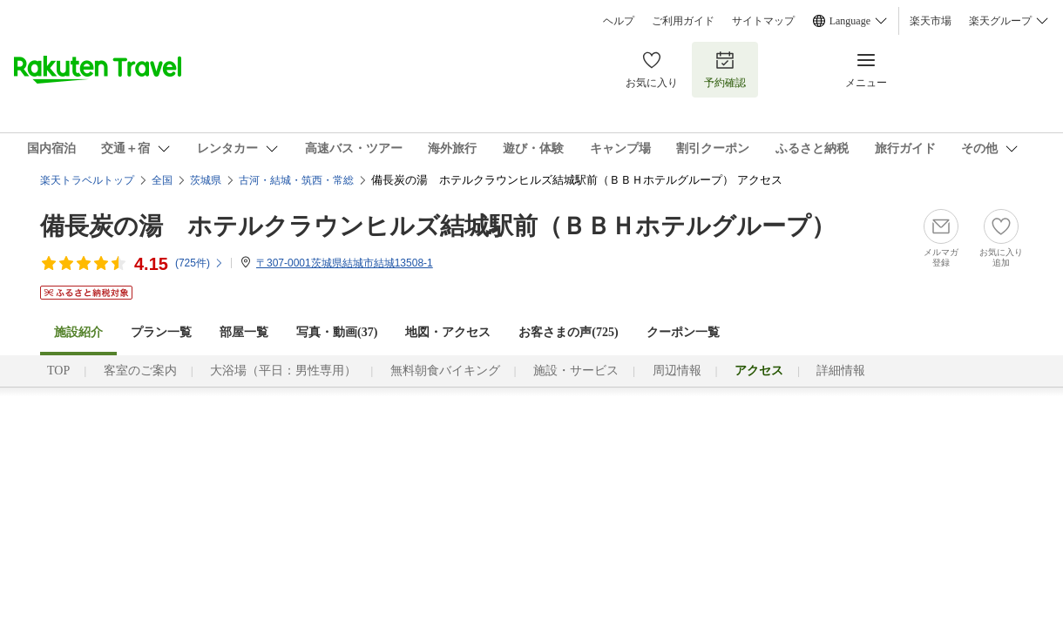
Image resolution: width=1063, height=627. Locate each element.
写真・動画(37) (336, 332)
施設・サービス (576, 370)
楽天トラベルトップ (87, 180)
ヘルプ (618, 21)
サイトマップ (763, 21)
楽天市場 (930, 21)
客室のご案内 (140, 370)
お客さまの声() (568, 332)
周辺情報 (677, 370)
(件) (199, 263)
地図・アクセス (448, 332)
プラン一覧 (161, 332)
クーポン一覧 (683, 332)
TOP (58, 370)
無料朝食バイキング (445, 370)
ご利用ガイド (683, 21)
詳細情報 (840, 370)
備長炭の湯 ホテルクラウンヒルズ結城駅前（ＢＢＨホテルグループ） (438, 225)
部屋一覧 (244, 332)
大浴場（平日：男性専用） (283, 370)
